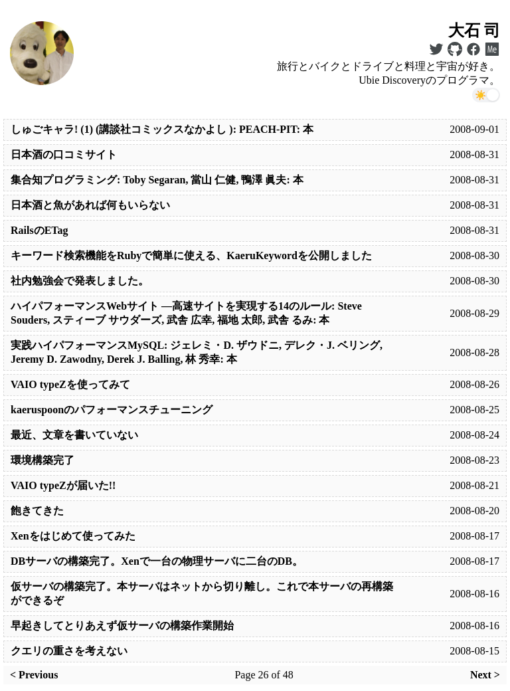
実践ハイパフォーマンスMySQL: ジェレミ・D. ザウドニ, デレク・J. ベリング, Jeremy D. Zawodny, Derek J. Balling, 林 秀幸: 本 (196, 352)
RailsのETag (39, 230)
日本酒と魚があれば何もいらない (90, 205)
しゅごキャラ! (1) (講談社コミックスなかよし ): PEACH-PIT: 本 (162, 129)
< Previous (34, 674)
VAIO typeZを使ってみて (70, 384)
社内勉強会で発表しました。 (80, 280)
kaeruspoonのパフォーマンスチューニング (111, 409)
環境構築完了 (42, 460)
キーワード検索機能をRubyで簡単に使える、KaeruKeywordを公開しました (191, 255)
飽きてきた (37, 510)
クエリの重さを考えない (69, 650)
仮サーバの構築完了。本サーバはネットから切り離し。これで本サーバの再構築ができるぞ (202, 593)
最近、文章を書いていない (74, 435)
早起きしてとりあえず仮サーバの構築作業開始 (122, 625)
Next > (485, 674)
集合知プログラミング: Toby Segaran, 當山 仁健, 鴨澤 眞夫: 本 (157, 179)
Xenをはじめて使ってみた (73, 536)
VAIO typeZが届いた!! (63, 485)
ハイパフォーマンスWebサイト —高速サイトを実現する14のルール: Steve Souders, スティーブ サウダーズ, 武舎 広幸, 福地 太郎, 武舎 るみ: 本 (186, 313)
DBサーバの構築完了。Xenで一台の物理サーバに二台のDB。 (157, 561)
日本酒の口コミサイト (64, 154)
